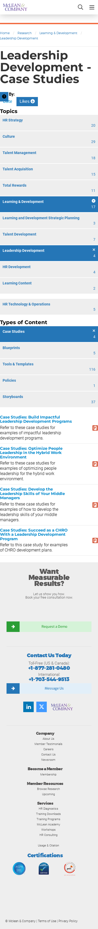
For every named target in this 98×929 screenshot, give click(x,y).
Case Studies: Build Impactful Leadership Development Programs (36, 419)
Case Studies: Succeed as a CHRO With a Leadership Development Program (34, 534)
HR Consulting (48, 835)
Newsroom (48, 760)
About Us (48, 739)
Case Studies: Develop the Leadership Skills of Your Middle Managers (32, 493)
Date (7, 101)
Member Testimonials (48, 744)
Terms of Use (47, 921)
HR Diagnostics (48, 808)
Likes (27, 101)
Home (5, 33)
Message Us (54, 688)
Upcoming (48, 794)
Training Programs (48, 819)
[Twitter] (41, 707)
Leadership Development (19, 38)
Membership (48, 774)
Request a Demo (54, 626)
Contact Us (48, 754)
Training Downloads (48, 814)
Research (25, 33)
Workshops (48, 829)
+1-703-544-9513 (49, 679)
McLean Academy (48, 824)
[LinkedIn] (28, 707)
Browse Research (48, 789)
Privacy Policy (68, 921)
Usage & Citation (48, 845)
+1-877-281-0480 (49, 668)
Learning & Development (58, 33)
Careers (48, 749)
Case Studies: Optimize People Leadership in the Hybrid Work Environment (31, 453)
